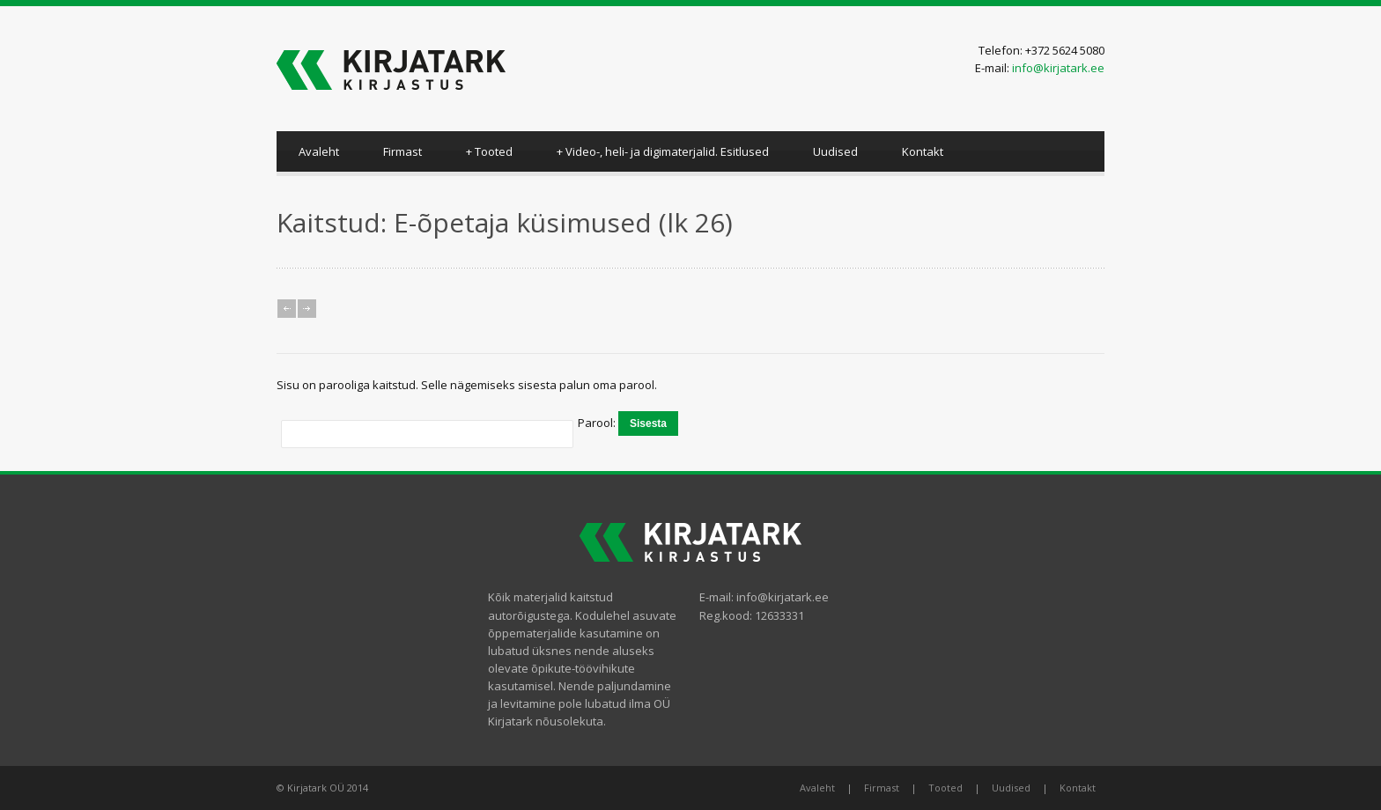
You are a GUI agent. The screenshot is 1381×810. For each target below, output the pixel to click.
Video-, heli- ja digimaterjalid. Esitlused (663, 151)
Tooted (489, 151)
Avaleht (319, 151)
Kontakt (922, 151)
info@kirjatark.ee (1058, 68)
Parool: (598, 423)
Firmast (402, 151)
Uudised (835, 151)
